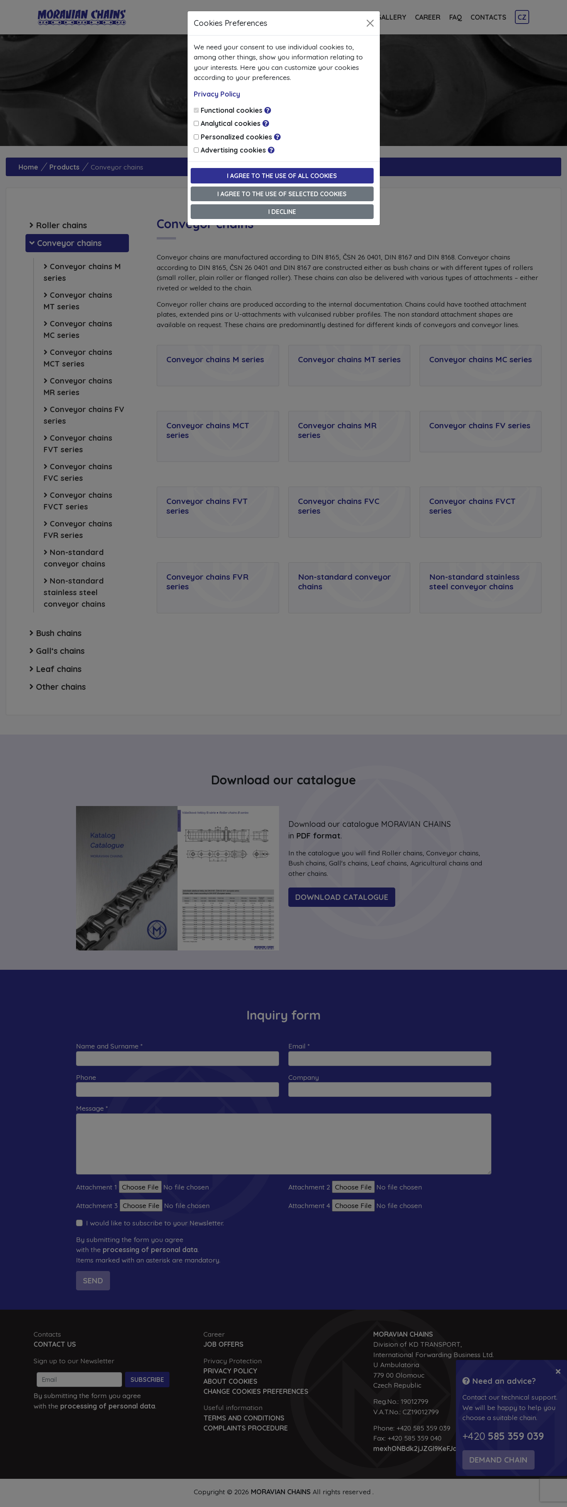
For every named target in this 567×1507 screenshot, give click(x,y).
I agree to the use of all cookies (282, 176)
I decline (282, 212)
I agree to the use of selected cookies (282, 194)
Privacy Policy (217, 94)
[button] (267, 110)
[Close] (370, 23)
